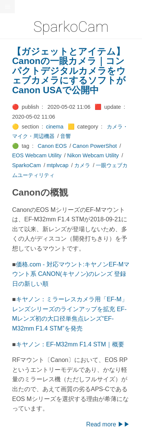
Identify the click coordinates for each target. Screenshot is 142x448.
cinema (54, 127)
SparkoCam (26, 165)
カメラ (82, 165)
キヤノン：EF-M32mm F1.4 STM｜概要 (70, 344)
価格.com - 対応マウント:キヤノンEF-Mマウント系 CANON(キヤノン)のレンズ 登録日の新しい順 (71, 274)
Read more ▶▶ (108, 424)
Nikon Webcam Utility (93, 155)
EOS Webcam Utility (36, 155)
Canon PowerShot (95, 146)
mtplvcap (58, 165)
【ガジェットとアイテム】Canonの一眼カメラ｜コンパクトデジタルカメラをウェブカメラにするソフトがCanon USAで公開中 (69, 70)
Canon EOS (52, 146)
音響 (65, 136)
